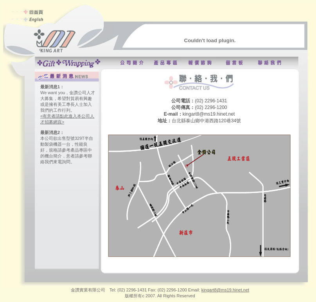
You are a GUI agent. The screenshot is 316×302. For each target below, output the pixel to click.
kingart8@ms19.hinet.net (225, 290)
